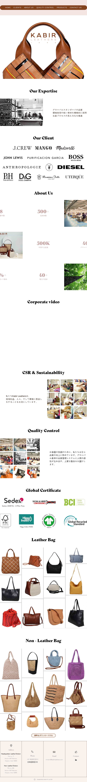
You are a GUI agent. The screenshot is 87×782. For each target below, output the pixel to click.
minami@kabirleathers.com (54, 759)
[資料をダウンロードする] (43, 735)
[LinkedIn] (76, 760)
